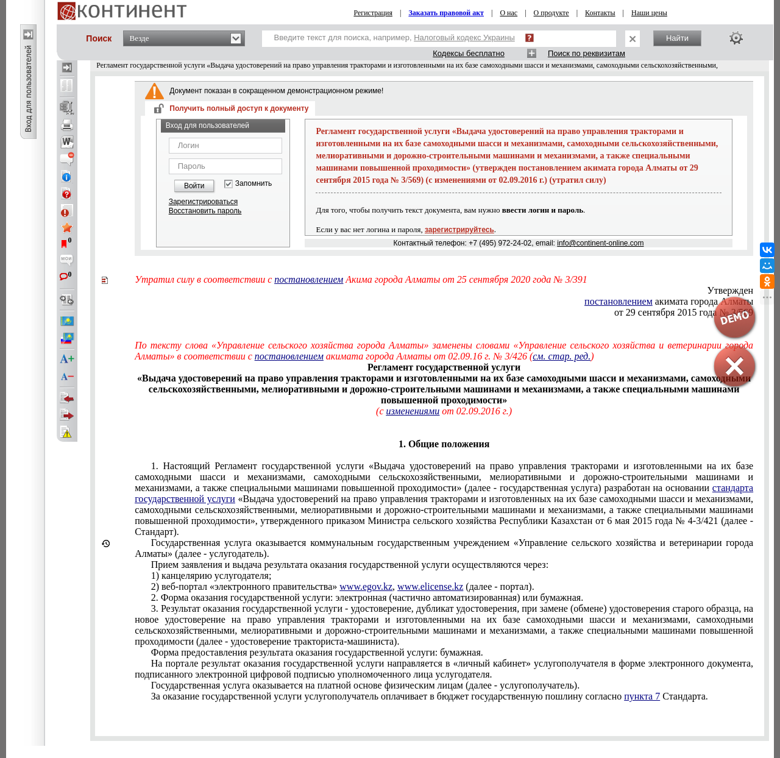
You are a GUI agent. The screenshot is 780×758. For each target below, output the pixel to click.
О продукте (551, 13)
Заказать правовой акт (446, 13)
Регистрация (372, 13)
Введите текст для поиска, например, (394, 37)
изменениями (412, 411)
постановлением (308, 279)
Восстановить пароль (205, 211)
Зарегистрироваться (203, 201)
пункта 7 (642, 696)
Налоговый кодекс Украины (464, 37)
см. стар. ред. (561, 356)
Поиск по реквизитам (586, 53)
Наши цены (649, 13)
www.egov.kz (365, 586)
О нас (508, 13)
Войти (194, 186)
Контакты (600, 13)
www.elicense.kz (430, 586)
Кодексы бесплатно (469, 53)
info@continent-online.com (600, 243)
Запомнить (253, 184)
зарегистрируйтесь (459, 229)
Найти (677, 38)
